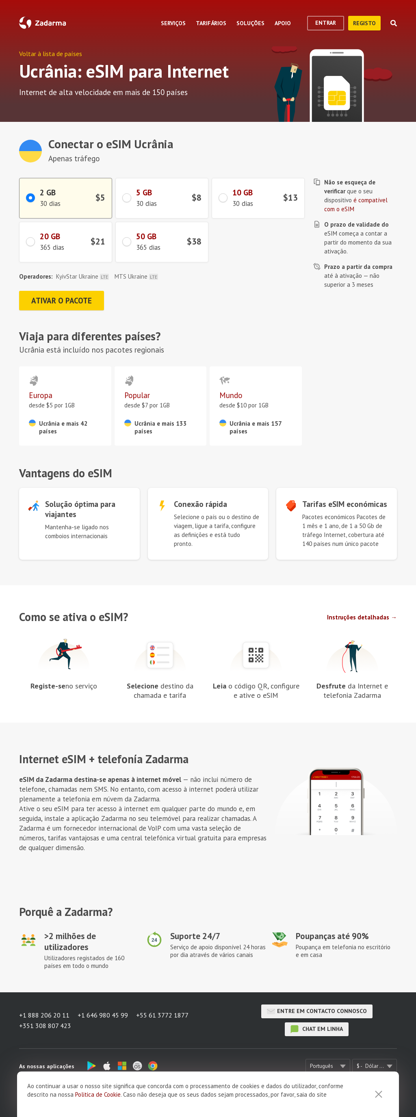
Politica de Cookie (98, 1094)
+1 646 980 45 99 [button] (103, 1015)
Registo (364, 23)
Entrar (325, 22)
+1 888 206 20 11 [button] (44, 1015)
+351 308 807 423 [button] (45, 1026)
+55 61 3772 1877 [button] (162, 1015)
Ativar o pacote (61, 300)
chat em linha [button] (316, 1029)
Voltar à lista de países (50, 53)
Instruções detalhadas (358, 617)
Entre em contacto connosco (317, 1011)
